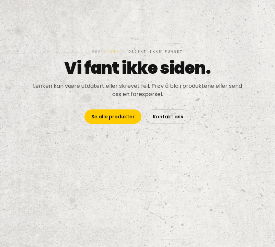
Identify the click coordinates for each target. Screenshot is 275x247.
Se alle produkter (113, 116)
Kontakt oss (168, 116)
